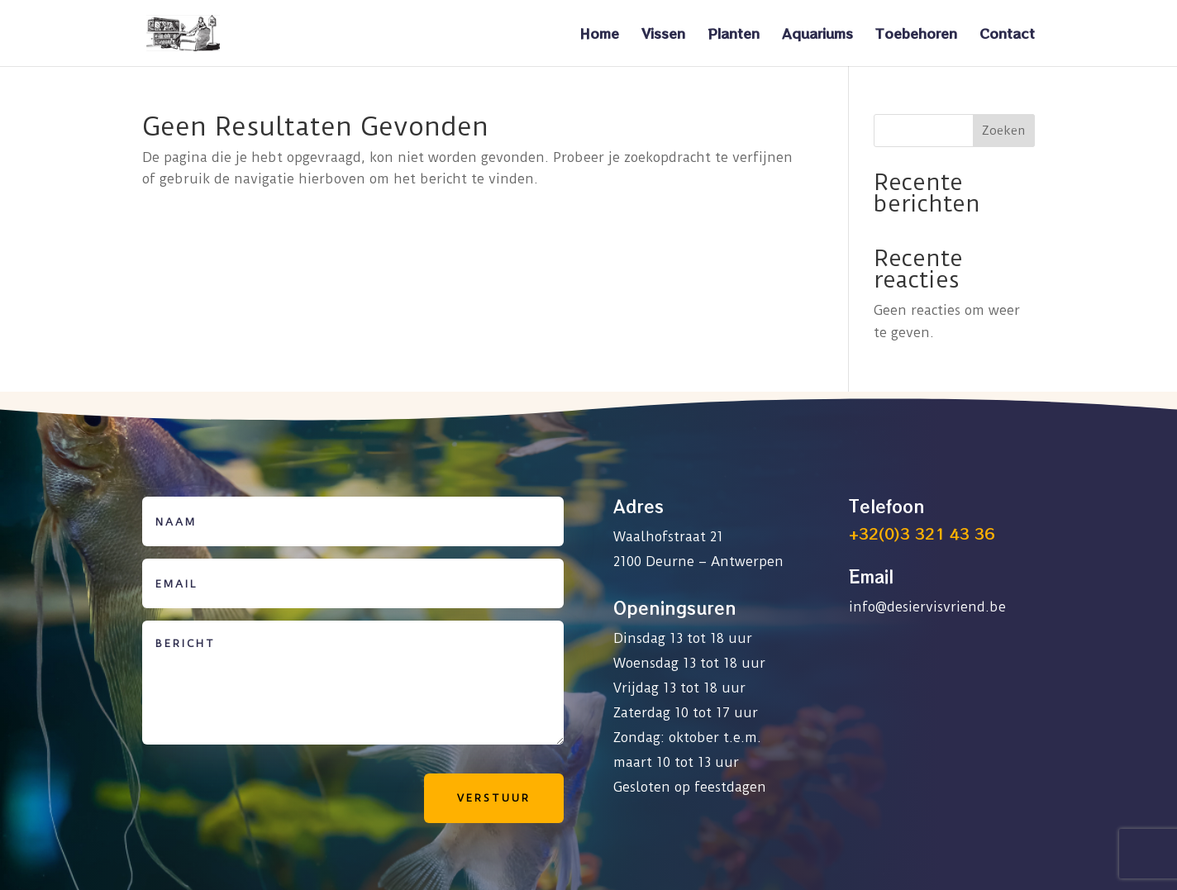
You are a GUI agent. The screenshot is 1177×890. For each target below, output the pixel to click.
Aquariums (817, 35)
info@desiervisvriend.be (927, 607)
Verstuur (494, 798)
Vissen (663, 35)
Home (599, 35)
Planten (734, 35)
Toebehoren (916, 35)
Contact (1007, 35)
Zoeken (1004, 130)
